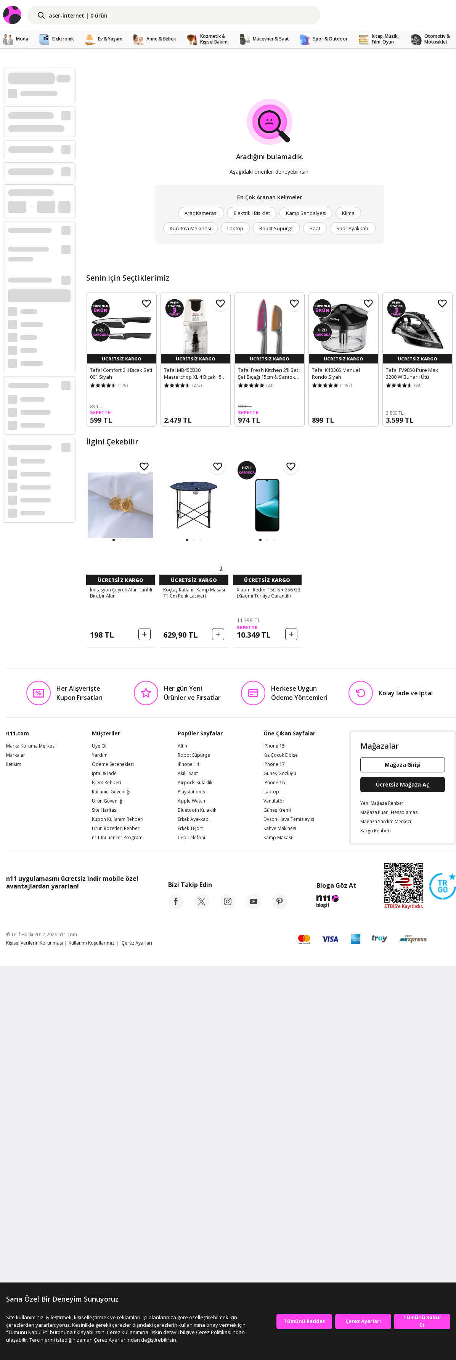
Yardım (100, 1148)
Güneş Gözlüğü (279, 1167)
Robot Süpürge (276, 228)
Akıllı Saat (188, 1167)
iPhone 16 (274, 1176)
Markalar (15, 1148)
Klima (348, 213)
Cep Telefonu (192, 1231)
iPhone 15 (274, 1139)
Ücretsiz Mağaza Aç (402, 1177)
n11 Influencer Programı (118, 1231)
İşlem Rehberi (106, 1176)
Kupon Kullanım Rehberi (117, 1213)
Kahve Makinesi (279, 1222)
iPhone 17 (274, 1158)
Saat (315, 228)
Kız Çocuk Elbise (280, 1148)
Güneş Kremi (277, 1203)
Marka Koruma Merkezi (31, 1139)
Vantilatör (273, 1194)
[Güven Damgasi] (442, 1280)
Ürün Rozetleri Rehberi (116, 1222)
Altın (182, 1139)
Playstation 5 (191, 1185)
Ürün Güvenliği (108, 1194)
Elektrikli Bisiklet (252, 213)
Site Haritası (104, 1203)
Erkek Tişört (190, 1222)
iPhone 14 (188, 1158)
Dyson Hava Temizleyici (288, 1213)
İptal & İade (104, 1167)
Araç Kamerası (201, 213)
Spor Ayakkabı (352, 228)
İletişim (13, 1158)
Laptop (235, 228)
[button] (114, 540)
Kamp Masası (277, 1231)
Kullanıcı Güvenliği (111, 1185)
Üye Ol (99, 1139)
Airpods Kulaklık (195, 1176)
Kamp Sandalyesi (306, 213)
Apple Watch (191, 1194)
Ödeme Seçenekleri (113, 1158)
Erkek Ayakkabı (194, 1213)
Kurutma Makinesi (190, 228)
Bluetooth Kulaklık (197, 1203)
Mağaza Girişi (403, 1157)
